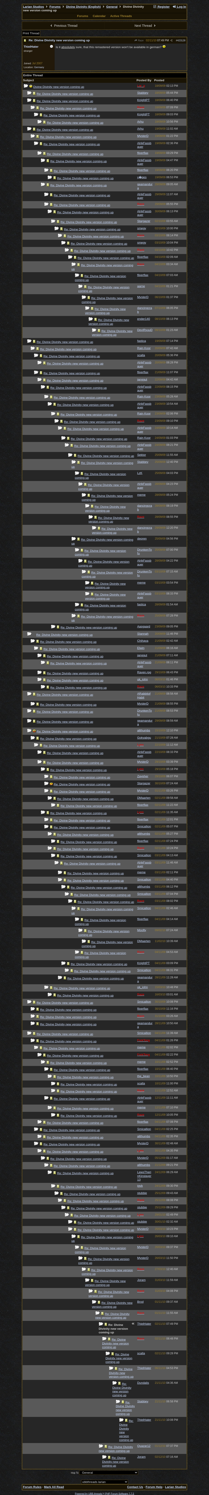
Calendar (99, 16)
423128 (181, 40)
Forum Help (154, 1487)
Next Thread (145, 25)
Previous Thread (63, 25)
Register (161, 6)
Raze (139, 40)
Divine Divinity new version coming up (58, 87)
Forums (55, 6)
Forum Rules (32, 1487)
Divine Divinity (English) (83, 6)
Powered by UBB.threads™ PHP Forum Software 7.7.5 (104, 1493)
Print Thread (31, 33)
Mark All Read (54, 1487)
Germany (39, 67)
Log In (179, 6)
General (112, 6)
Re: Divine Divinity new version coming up (59, 40)
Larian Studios (33, 6)
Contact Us (135, 1487)
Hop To (75, 1472)
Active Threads (121, 16)
